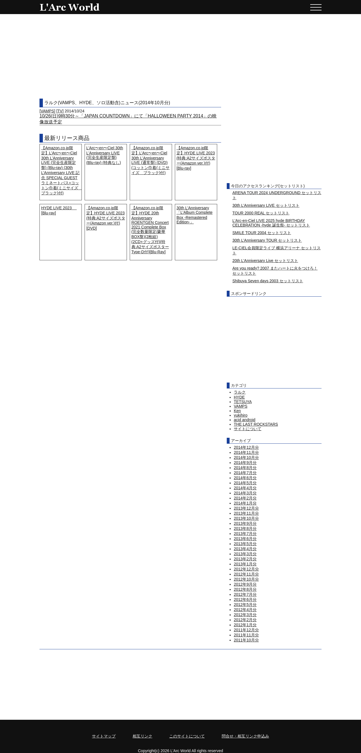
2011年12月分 (246, 630)
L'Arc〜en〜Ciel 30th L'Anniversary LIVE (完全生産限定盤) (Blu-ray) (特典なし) (104, 155)
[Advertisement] (180, 56)
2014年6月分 (245, 478)
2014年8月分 (245, 467)
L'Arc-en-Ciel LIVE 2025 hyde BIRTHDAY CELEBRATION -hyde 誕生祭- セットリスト (271, 222)
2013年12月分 (246, 508)
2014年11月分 (246, 452)
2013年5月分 (245, 543)
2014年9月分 (245, 462)
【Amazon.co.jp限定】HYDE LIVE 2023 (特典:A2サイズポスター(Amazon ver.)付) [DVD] (105, 218)
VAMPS (47, 111)
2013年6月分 (245, 538)
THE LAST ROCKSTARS (256, 424)
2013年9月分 (245, 523)
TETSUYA (243, 401)
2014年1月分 (245, 503)
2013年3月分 (245, 554)
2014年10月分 (246, 457)
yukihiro (240, 415)
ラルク (240, 392)
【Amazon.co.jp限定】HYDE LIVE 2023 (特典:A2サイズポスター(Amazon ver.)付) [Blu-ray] (196, 158)
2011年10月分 (246, 640)
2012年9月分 (245, 584)
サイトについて (247, 429)
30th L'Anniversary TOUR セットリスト (267, 240)
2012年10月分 (246, 579)
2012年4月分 (245, 609)
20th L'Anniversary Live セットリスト (265, 260)
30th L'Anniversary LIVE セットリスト (266, 205)
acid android (244, 419)
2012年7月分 (245, 594)
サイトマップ (104, 736)
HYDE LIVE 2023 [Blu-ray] (59, 210)
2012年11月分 (246, 574)
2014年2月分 (245, 498)
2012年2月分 (245, 619)
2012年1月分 (245, 625)
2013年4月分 (245, 549)
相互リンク (142, 736)
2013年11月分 (246, 513)
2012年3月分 (245, 614)
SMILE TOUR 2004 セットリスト (261, 232)
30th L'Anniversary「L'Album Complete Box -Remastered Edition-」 (195, 215)
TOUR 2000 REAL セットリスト (260, 213)
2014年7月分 (245, 472)
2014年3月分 (245, 493)
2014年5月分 (245, 483)
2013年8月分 (245, 528)
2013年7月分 (245, 533)
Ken (237, 410)
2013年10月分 (246, 518)
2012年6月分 (245, 599)
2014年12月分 (246, 447)
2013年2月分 (245, 559)
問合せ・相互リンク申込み (245, 736)
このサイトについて (187, 736)
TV (60, 111)
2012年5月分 (245, 604)
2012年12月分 (246, 569)
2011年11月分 (246, 635)
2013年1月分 (245, 564)
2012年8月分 (245, 589)
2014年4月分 (245, 488)
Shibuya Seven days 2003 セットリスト (267, 281)
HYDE (239, 397)
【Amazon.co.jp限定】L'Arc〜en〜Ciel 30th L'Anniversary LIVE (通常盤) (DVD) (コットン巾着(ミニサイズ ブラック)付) (150, 160)
